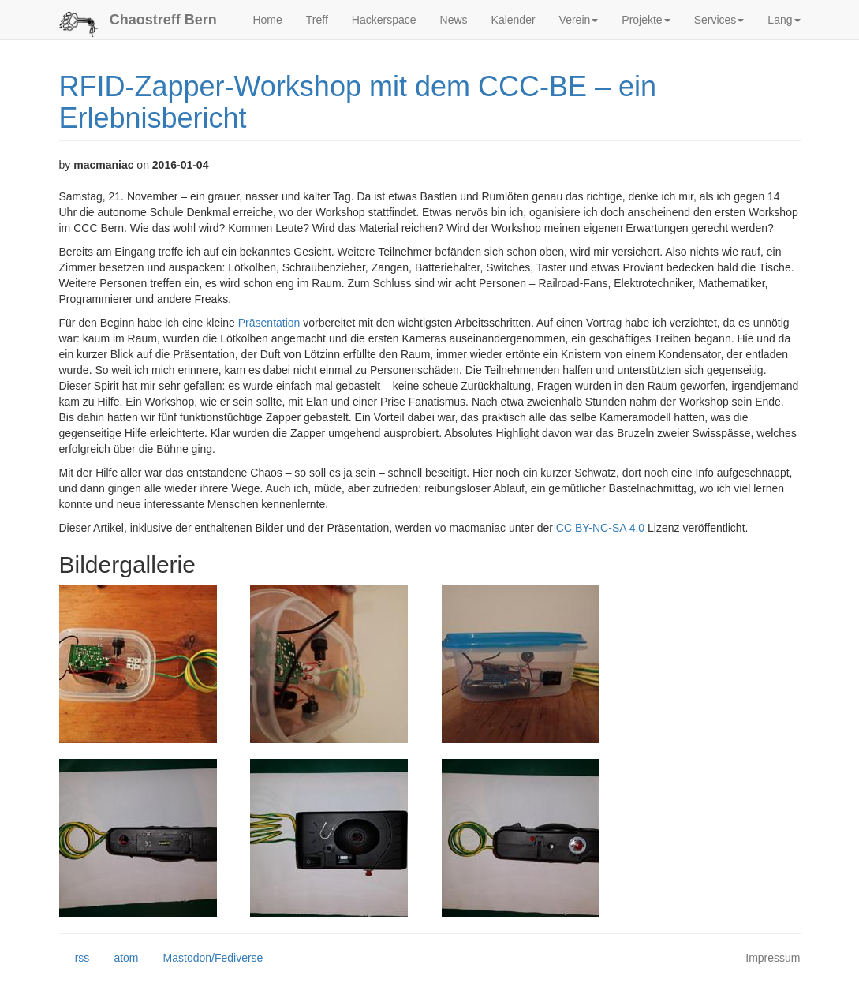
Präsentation (269, 322)
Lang (783, 19)
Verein (579, 19)
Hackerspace (384, 19)
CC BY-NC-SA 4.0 (600, 527)
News (454, 19)
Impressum (772, 957)
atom (118, 958)
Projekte (646, 19)
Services (719, 19)
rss (74, 958)
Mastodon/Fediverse (205, 958)
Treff (317, 19)
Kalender (513, 19)
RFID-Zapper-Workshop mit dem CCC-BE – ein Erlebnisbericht (358, 102)
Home (267, 19)
